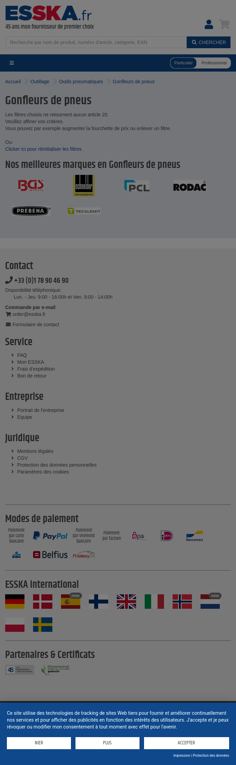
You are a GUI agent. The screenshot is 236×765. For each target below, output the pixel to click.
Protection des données (211, 755)
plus (107, 743)
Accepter (186, 743)
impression (181, 755)
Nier (39, 743)
